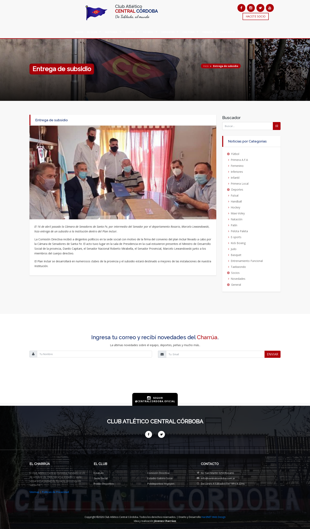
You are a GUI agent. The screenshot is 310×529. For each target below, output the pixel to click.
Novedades (238, 279)
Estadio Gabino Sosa (159, 478)
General (236, 284)
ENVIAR (272, 354)
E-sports (236, 237)
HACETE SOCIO (256, 16)
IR (276, 126)
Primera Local (240, 183)
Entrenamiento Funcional (247, 261)
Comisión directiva (158, 473)
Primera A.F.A (239, 160)
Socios (235, 273)
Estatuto (99, 473)
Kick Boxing (238, 243)
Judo (233, 249)
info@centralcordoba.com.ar (218, 478)
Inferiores (237, 172)
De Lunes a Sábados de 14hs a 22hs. (223, 483)
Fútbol (235, 154)
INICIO (79, 32)
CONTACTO (227, 32)
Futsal (234, 195)
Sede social (101, 478)
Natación (236, 219)
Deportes (237, 189)
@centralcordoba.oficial (155, 401)
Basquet (236, 255)
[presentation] (155, 379)
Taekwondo (238, 267)
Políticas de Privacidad (55, 492)
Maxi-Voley (238, 213)
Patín (234, 225)
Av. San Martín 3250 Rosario (217, 473)
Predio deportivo (104, 483)
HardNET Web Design (213, 517)
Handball (236, 201)
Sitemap (34, 492)
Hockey (235, 207)
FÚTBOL (148, 32)
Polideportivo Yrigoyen (160, 483)
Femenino (237, 166)
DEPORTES (168, 32)
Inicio (206, 66)
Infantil (235, 178)
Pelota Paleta (239, 231)
